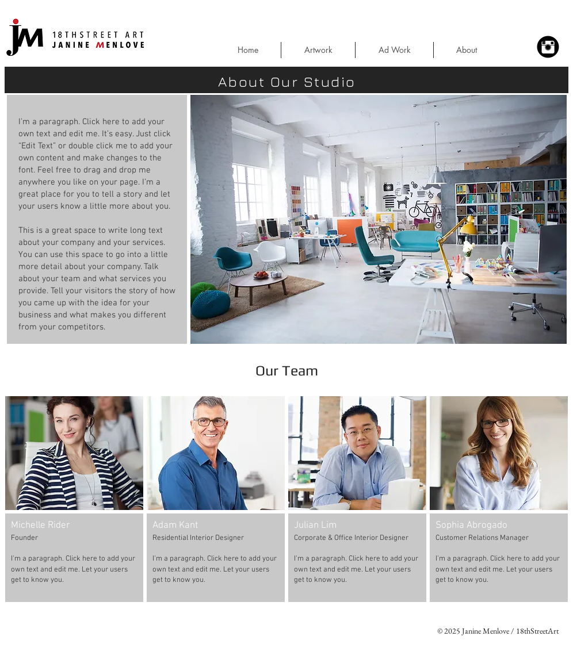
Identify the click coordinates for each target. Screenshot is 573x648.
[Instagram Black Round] (548, 47)
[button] (551, 24)
